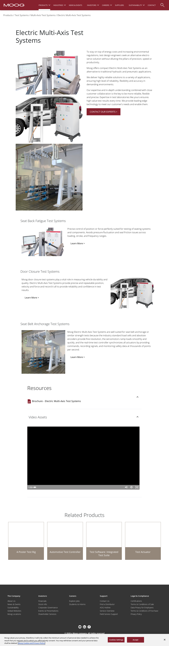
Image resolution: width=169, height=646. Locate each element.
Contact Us (104, 601)
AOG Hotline (105, 607)
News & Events (14, 604)
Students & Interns (77, 604)
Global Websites (14, 611)
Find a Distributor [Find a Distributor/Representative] (107, 604)
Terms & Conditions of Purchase (144, 611)
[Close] (165, 640)
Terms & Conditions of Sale (142, 604)
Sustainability (13, 607)
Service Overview (107, 611)
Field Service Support (109, 614)
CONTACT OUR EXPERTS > (103, 111)
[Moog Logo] (13, 4)
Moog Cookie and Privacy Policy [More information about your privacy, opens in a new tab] (31, 643)
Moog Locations (14, 614)
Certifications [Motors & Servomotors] (136, 601)
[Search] (162, 4)
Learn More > (78, 243)
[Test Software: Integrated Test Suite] (104, 541)
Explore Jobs (74, 601)
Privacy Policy (136, 614)
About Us (11, 601)
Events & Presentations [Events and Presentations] (48, 611)
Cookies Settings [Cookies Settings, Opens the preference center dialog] (116, 639)
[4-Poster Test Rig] (26, 541)
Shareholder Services (47, 614)
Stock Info (42, 604)
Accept (135, 639)
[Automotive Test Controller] (65, 541)
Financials (42, 601)
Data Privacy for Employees (142, 607)
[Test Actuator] (143, 541)
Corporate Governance (48, 607)
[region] (84, 640)
